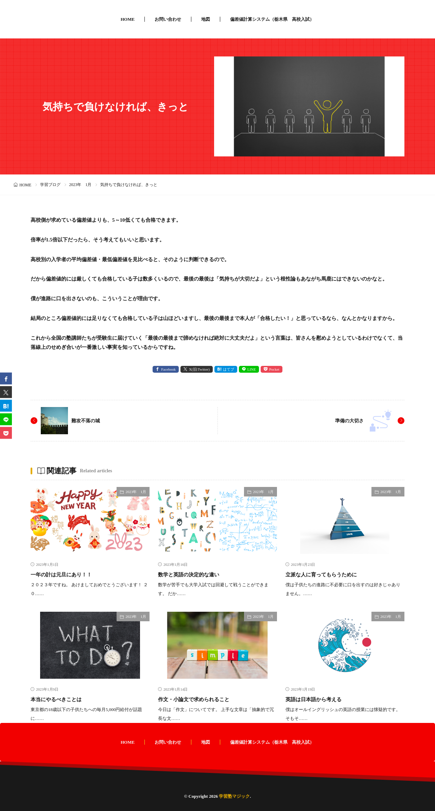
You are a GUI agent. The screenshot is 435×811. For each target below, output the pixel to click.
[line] (6, 419)
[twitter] (6, 392)
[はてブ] (6, 405)
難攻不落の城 (87, 420)
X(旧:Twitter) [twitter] (199, 369)
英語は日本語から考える (319, 699)
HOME (128, 19)
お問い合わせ (168, 19)
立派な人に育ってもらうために (328, 574)
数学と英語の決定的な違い (194, 574)
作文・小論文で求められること (201, 699)
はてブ (228, 369)
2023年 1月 (80, 184)
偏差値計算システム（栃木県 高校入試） (272, 19)
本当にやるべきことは (61, 699)
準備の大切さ (347, 420)
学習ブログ (50, 184)
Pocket (274, 369)
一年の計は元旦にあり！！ (67, 574)
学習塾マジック (234, 796)
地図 (205, 19)
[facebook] (6, 378)
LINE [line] (251, 369)
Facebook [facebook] (168, 369)
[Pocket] (6, 433)
